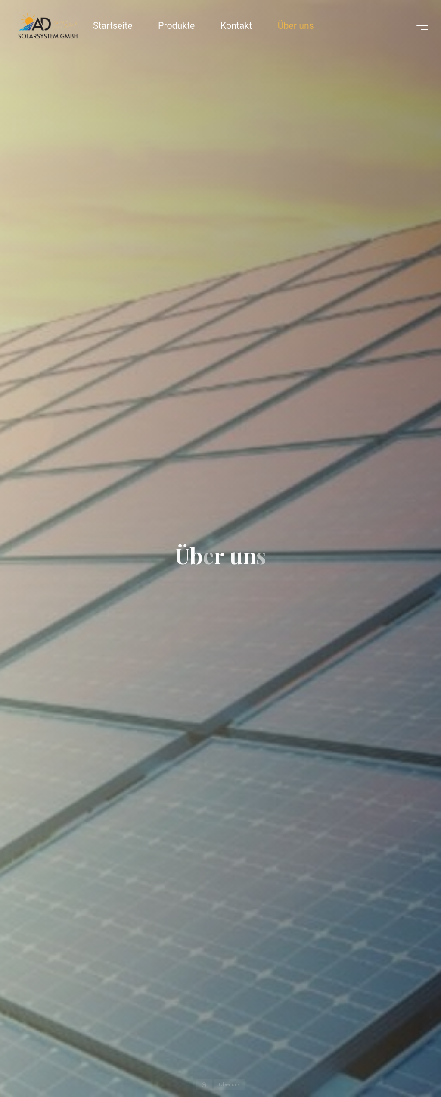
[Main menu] (420, 26)
